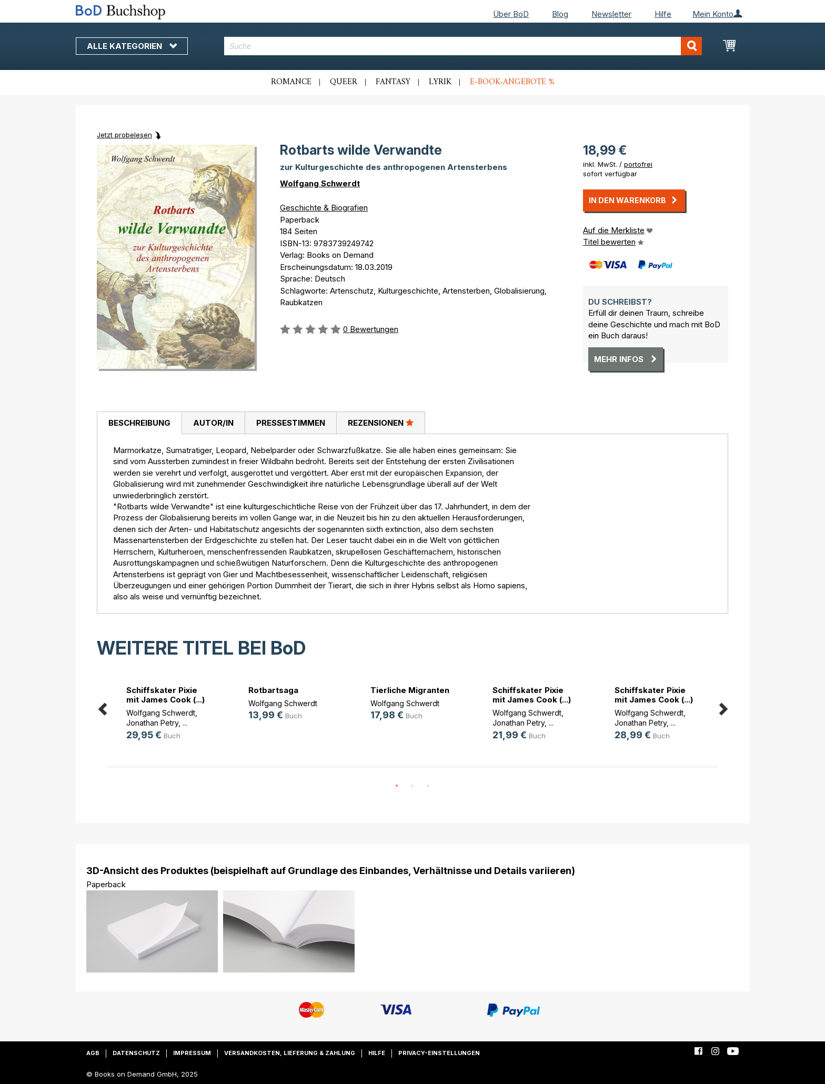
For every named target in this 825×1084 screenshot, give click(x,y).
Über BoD (511, 14)
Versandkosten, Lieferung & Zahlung (289, 1053)
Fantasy (393, 82)
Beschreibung (139, 423)
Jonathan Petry (152, 722)
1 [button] (396, 786)
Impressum (192, 1053)
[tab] (139, 423)
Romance (291, 82)
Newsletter (611, 14)
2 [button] (412, 786)
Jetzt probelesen (124, 135)
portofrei (638, 164)
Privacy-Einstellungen (439, 1053)
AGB (92, 1053)
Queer (343, 82)
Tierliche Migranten (409, 690)
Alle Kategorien (132, 46)
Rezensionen (381, 422)
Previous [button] (102, 707)
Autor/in (213, 423)
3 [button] (428, 786)
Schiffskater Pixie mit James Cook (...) (165, 695)
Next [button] (723, 707)
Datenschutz (136, 1053)
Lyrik (440, 82)
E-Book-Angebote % (512, 82)
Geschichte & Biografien (324, 208)
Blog (560, 14)
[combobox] (463, 46)
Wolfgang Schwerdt (320, 183)
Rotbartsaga (273, 690)
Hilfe (663, 14)
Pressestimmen (290, 423)
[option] (168, 715)
